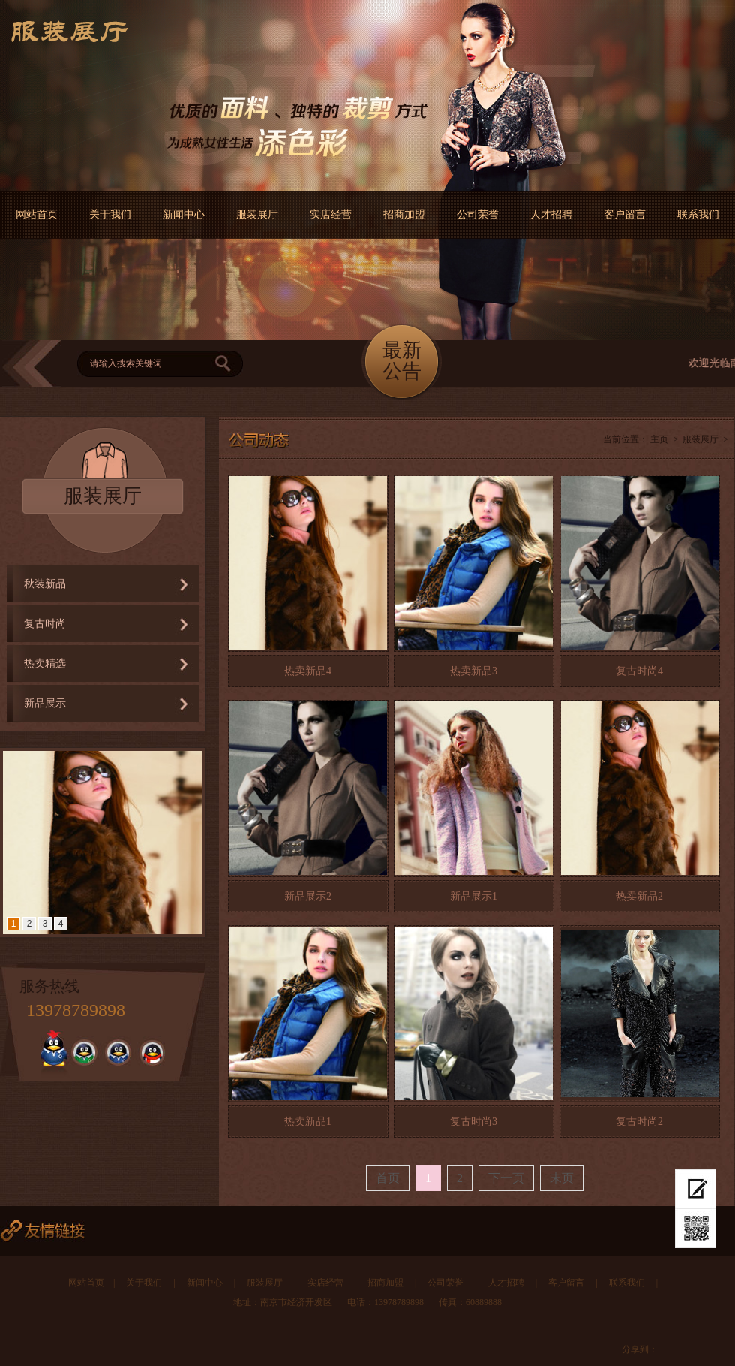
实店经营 (331, 214)
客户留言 (625, 214)
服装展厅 (257, 214)
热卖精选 (45, 663)
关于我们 (110, 214)
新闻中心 (184, 214)
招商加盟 (404, 214)
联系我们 (698, 214)
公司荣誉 (478, 214)
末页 (562, 1178)
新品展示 (45, 703)
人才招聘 (551, 214)
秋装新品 (45, 584)
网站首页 (37, 214)
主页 (659, 439)
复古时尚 (45, 623)
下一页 (506, 1178)
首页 (388, 1178)
